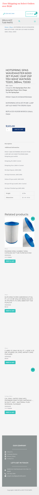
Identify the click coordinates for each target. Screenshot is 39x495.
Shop (11, 27)
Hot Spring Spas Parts (20, 88)
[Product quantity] (8, 130)
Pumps (25, 90)
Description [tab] (8, 144)
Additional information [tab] (12, 147)
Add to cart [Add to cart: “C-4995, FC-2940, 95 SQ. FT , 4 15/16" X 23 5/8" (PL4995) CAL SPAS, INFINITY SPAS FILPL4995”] (10, 362)
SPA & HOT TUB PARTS (7, 21)
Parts (20, 90)
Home (6, 27)
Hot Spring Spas (14, 92)
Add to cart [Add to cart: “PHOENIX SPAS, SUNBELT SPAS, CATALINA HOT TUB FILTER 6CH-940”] (10, 261)
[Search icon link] (19, 21)
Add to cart (18, 129)
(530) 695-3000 (9, 13)
